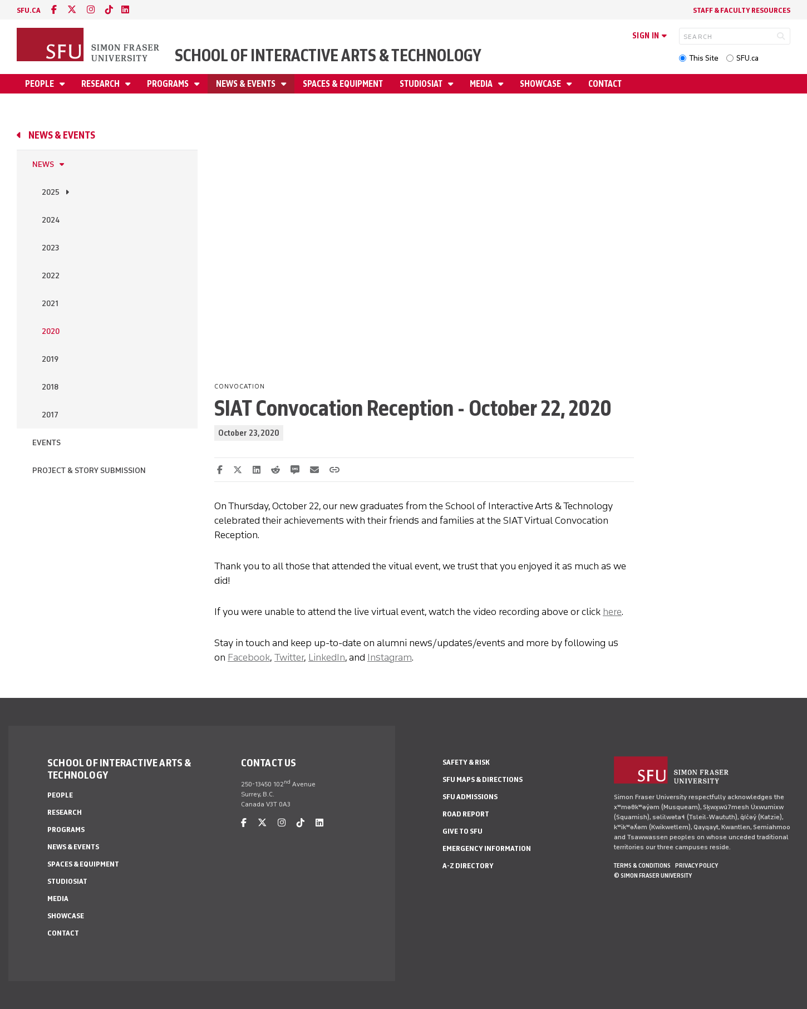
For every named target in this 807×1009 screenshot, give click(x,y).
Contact (605, 83)
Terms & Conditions (642, 865)
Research (101, 83)
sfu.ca (29, 10)
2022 (51, 275)
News (43, 164)
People (40, 83)
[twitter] (71, 9)
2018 (50, 387)
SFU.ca (747, 58)
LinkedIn (326, 657)
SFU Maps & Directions (482, 779)
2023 (50, 248)
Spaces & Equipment (343, 83)
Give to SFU (462, 831)
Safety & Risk (466, 762)
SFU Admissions (470, 796)
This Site (704, 58)
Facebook (249, 657)
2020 (51, 331)
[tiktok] (109, 9)
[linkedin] (125, 9)
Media (482, 83)
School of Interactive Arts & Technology (328, 55)
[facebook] (54, 9)
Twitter (289, 657)
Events (46, 442)
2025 (51, 192)
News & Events (246, 83)
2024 (51, 220)
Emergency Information (486, 848)
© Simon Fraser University (653, 875)
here (612, 612)
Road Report (465, 814)
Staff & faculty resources (741, 10)
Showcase (541, 83)
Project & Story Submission (89, 470)
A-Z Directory (468, 865)
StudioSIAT (422, 83)
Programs (168, 83)
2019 (50, 359)
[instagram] (91, 9)
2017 (50, 415)
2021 (50, 303)
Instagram (389, 657)
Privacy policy (696, 865)
